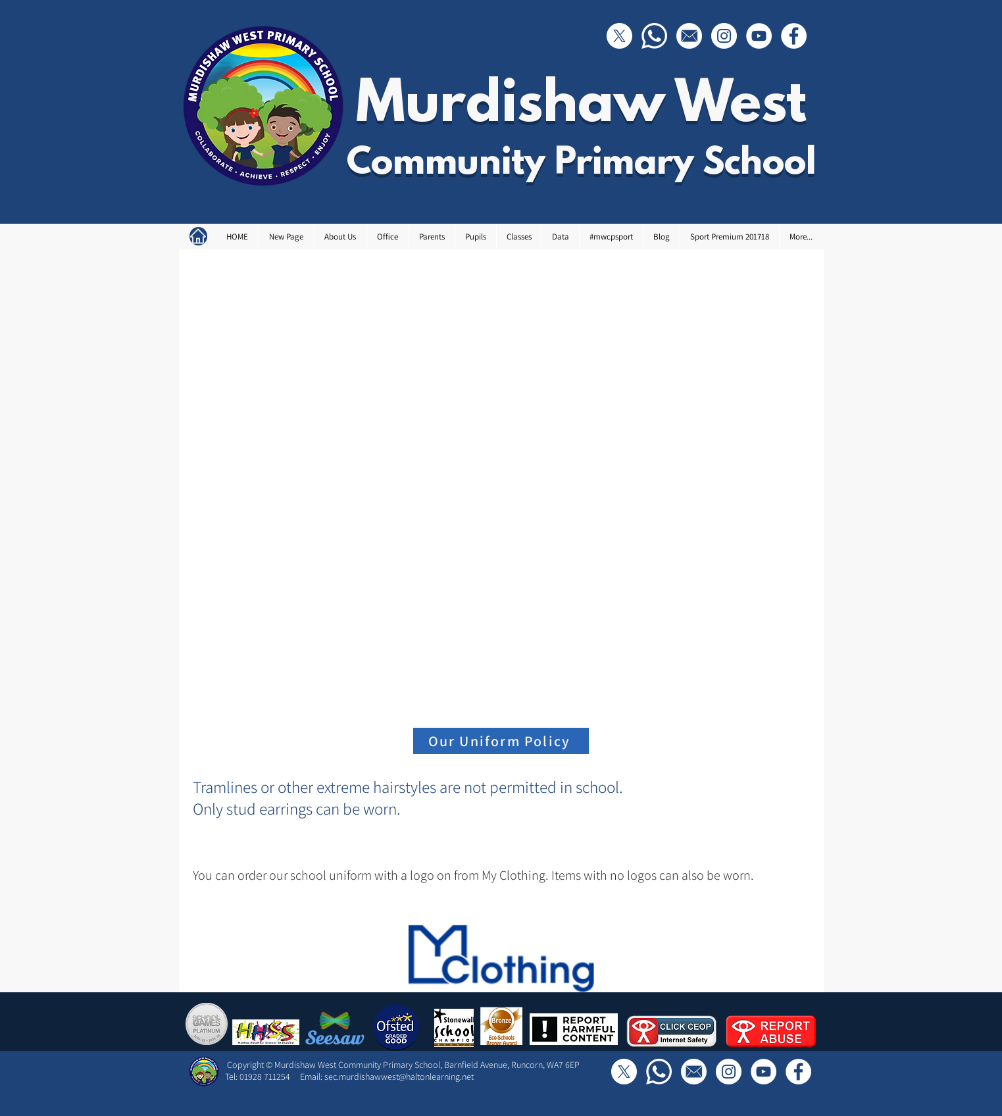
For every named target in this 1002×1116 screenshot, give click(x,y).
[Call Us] (654, 36)
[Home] (198, 236)
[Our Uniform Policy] (501, 741)
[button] (340, 236)
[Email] (689, 36)
